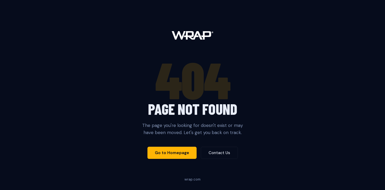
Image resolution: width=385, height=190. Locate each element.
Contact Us (219, 152)
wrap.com (192, 179)
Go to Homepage (172, 152)
